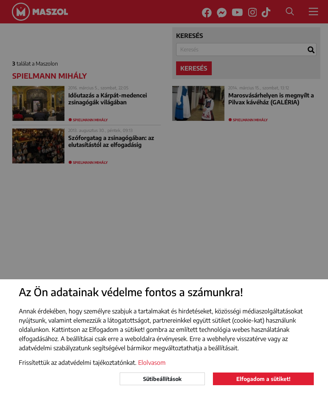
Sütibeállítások (162, 379)
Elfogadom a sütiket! (263, 379)
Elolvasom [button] (152, 362)
